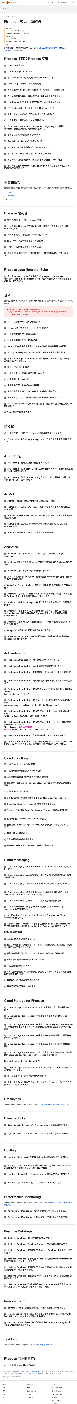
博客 (28, 1388)
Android (11, 196)
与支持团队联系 (57, 1388)
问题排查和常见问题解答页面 (54, 1104)
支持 (4, 9)
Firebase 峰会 (31, 1391)
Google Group (56, 1394)
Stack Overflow (57, 1391)
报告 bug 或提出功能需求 (47, 48)
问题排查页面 (43, 1345)
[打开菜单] (3, 2)
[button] (38, 65)
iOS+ (10, 192)
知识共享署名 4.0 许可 (34, 1371)
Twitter (29, 1394)
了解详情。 (25, 314)
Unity (10, 199)
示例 (3, 1394)
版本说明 (55, 1397)
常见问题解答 (56, 1401)
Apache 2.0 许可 (66, 1371)
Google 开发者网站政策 (26, 1373)
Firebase (6, 16)
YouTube (30, 1397)
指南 (3, 1388)
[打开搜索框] (49, 2)
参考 (3, 1391)
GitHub (4, 1401)
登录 (73, 2)
